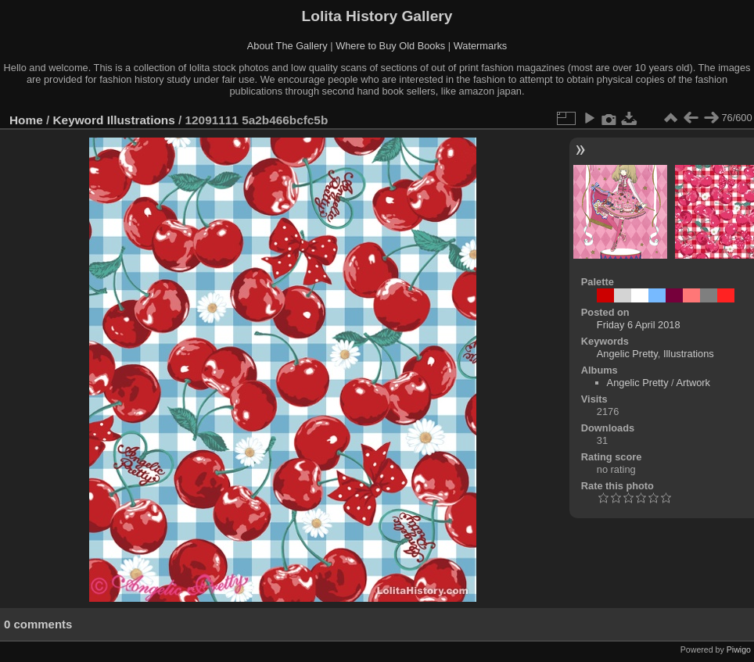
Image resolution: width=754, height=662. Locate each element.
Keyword (78, 120)
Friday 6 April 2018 (638, 325)
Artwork (693, 382)
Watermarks (481, 46)
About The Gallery (287, 46)
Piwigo (739, 649)
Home (26, 120)
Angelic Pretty (627, 354)
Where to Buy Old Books (390, 46)
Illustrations (141, 120)
